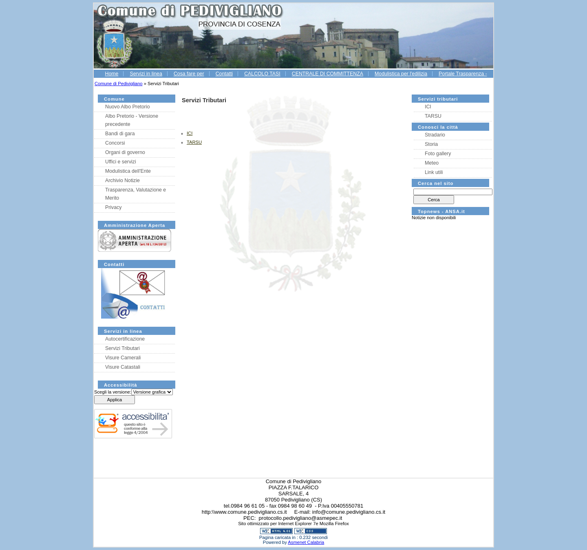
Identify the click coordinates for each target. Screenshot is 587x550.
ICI (428, 107)
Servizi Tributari (122, 348)
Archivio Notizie (122, 180)
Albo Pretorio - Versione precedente (131, 120)
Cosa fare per (189, 74)
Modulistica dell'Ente (128, 171)
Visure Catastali (122, 367)
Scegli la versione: (112, 391)
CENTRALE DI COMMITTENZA (327, 74)
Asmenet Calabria (306, 542)
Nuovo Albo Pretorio (127, 107)
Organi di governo (125, 152)
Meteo (432, 163)
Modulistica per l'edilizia (401, 74)
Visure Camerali (123, 358)
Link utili (434, 172)
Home (111, 74)
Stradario (435, 135)
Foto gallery (438, 153)
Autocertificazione (125, 339)
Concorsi (115, 143)
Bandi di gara (120, 133)
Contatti (224, 74)
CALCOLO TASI (262, 74)
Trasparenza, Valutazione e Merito (135, 194)
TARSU (433, 116)
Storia (431, 144)
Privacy (113, 207)
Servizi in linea (146, 74)
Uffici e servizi (120, 162)
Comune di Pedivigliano (119, 83)
